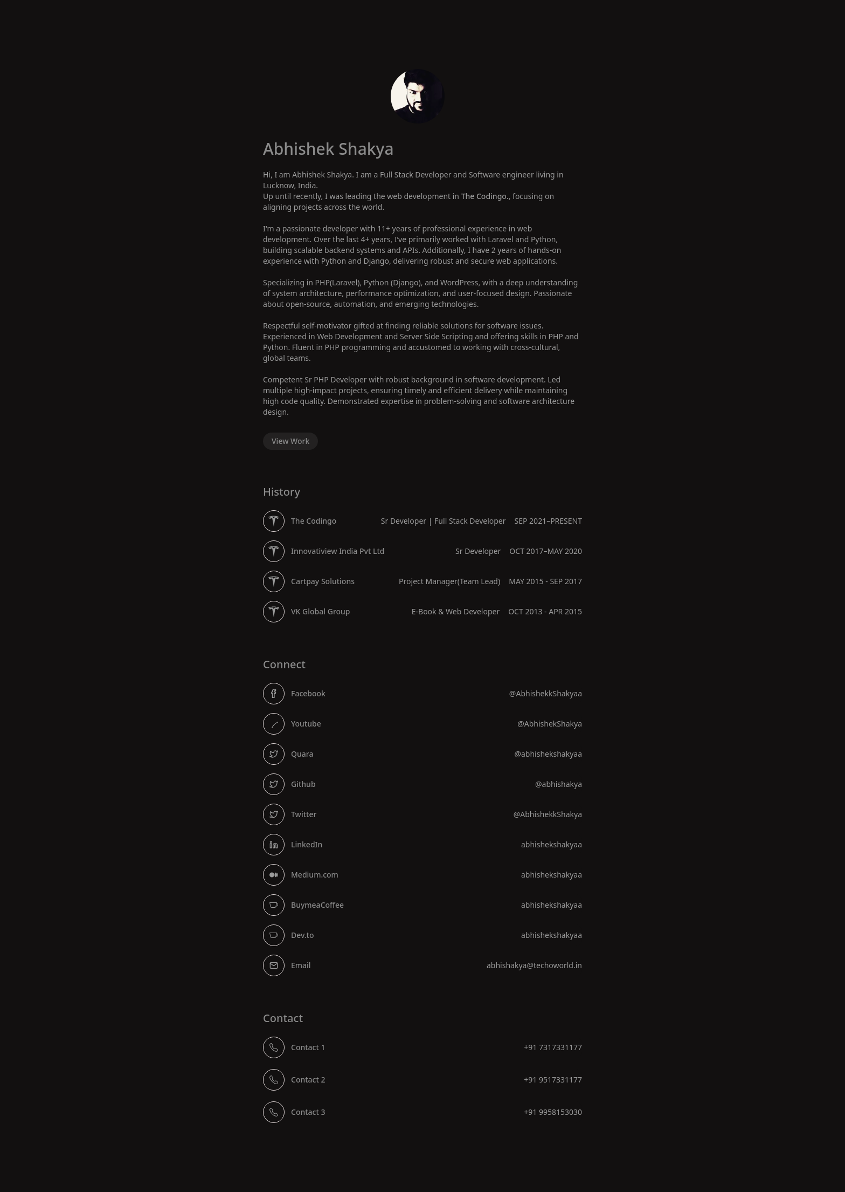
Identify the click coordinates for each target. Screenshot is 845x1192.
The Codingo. (485, 196)
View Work (290, 441)
